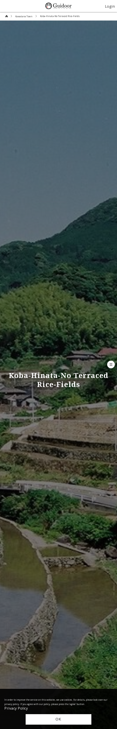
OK (58, 719)
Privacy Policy (16, 708)
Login (110, 6)
